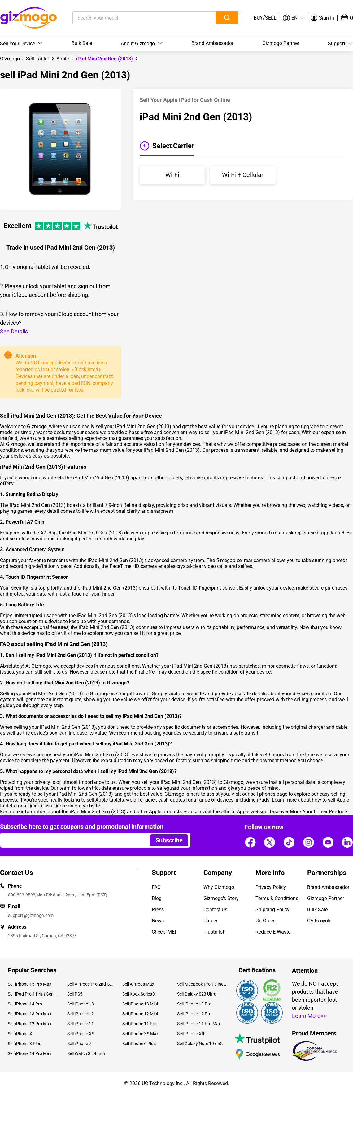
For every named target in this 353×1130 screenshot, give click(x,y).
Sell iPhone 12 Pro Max (29, 1023)
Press (158, 909)
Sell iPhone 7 (79, 1043)
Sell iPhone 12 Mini (140, 1013)
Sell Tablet (38, 59)
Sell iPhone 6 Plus (139, 1043)
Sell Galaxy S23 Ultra (196, 993)
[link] (10, 59)
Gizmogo (10, 59)
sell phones (263, 794)
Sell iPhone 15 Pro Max (29, 984)
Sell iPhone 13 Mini (140, 1003)
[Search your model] (134, 18)
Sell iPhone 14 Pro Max (29, 1053)
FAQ (156, 887)
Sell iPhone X (20, 1033)
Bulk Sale (82, 43)
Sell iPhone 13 (80, 1003)
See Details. (14, 331)
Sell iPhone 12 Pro (194, 1013)
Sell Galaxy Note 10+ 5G (200, 1043)
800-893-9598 (21, 894)
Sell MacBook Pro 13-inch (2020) (202, 984)
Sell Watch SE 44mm (86, 1053)
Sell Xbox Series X (139, 993)
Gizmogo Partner (280, 43)
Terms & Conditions (276, 898)
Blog (157, 898)
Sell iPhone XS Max (140, 1033)
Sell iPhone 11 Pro (139, 1023)
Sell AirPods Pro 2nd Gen (90, 984)
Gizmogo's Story (221, 898)
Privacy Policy (270, 887)
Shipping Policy (272, 909)
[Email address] (72, 840)
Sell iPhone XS (80, 1033)
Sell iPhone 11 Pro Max (199, 1023)
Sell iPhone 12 (80, 1013)
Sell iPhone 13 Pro (194, 1003)
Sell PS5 (74, 993)
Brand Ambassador (212, 43)
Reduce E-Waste (272, 932)
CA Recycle (319, 921)
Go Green (265, 921)
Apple (63, 59)
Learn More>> (309, 1016)
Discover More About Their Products (309, 812)
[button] (293, 18)
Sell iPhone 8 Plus (24, 1043)
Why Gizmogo (218, 887)
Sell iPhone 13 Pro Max (29, 1013)
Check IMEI (164, 932)
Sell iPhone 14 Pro (25, 1003)
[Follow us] (250, 842)
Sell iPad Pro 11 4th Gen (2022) (33, 993)
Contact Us (215, 909)
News (158, 921)
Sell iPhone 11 (80, 1023)
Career (210, 921)
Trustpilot (213, 932)
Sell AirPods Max (138, 984)
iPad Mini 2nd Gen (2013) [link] (105, 59)
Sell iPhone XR (190, 1033)
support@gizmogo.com (31, 915)
